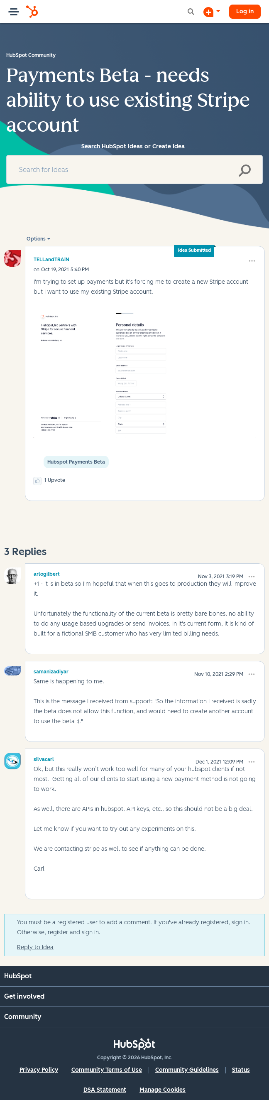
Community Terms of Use (106, 1069)
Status (241, 1069)
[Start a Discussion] (211, 11)
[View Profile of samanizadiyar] (51, 670)
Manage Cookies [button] (162, 1089)
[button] (252, 261)
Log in (245, 11)
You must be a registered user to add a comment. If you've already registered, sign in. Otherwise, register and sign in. (133, 927)
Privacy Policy (39, 1069)
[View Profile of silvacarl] (44, 758)
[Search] (134, 169)
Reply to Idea (35, 947)
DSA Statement (104, 1089)
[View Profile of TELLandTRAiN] (51, 259)
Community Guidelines (187, 1069)
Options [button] (36, 239)
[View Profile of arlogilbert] (47, 573)
